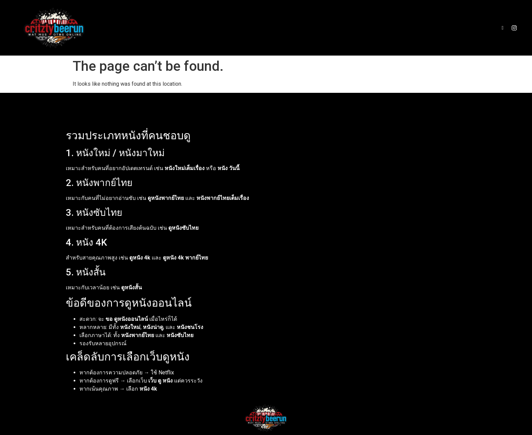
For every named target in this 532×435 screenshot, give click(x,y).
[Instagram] (514, 28)
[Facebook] (503, 28)
